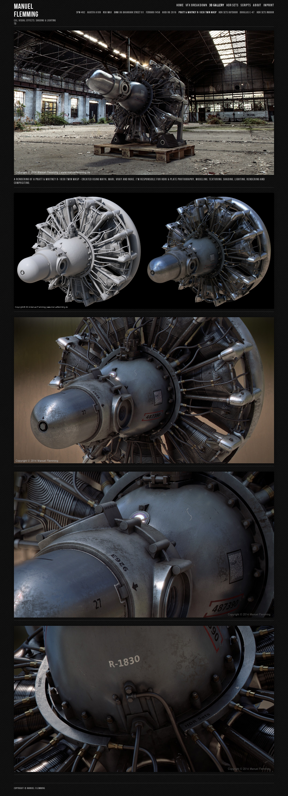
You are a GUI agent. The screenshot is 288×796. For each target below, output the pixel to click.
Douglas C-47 (247, 12)
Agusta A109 (94, 12)
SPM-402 (80, 12)
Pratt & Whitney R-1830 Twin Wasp (198, 12)
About (257, 5)
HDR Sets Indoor (265, 12)
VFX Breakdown (196, 5)
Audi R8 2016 (169, 12)
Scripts (246, 5)
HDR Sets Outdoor (228, 12)
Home (180, 5)
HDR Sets (232, 5)
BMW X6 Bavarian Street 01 (129, 12)
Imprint (268, 5)
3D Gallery (216, 5)
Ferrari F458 (153, 12)
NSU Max (107, 12)
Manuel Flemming (26, 10)
